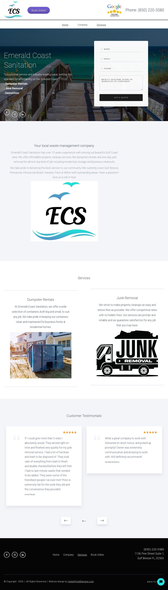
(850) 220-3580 (154, 549)
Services (82, 554)
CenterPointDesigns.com (81, 581)
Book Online (97, 554)
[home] (13, 10)
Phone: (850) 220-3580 (144, 10)
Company (68, 554)
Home (56, 554)
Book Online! (38, 10)
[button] (66, 520)
